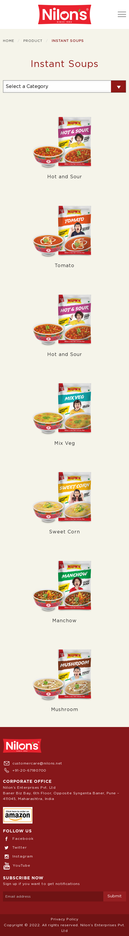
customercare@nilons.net (32, 763)
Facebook (18, 838)
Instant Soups (68, 41)
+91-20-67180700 (24, 770)
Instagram (18, 856)
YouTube (16, 865)
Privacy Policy (64, 919)
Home (8, 41)
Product (33, 41)
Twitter (15, 847)
